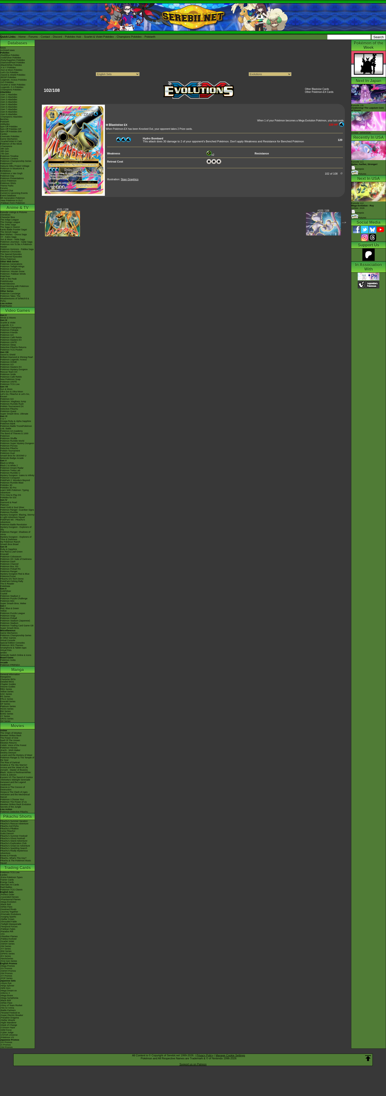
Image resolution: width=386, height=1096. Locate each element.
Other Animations (8, 288)
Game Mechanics (8, 139)
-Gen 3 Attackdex (8, 99)
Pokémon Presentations (12, 178)
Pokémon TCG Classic (11, 889)
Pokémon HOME (8, 362)
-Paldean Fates (7, 929)
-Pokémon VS (7, 1037)
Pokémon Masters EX (11, 340)
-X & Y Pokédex (8, 67)
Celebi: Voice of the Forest (13, 745)
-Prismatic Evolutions (10, 914)
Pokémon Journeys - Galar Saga (16, 242)
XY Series (5, 716)
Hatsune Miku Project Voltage (14, 166)
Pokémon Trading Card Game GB (16, 625)
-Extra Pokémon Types (11, 877)
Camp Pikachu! (7, 831)
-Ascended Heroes (9, 897)
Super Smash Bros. (9, 628)
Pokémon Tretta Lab (10, 470)
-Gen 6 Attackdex (8, 107)
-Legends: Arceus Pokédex (13, 80)
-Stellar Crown (7, 919)
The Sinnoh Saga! (9, 232)
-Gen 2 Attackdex (8, 97)
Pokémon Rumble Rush (12, 404)
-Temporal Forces (8, 926)
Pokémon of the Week (11, 144)
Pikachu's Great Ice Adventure (15, 846)
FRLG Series (6, 699)
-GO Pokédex (7, 82)
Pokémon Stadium (9, 623)
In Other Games (8, 638)
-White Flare (6, 907)
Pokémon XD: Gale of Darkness (16, 559)
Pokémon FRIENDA (10, 665)
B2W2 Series (6, 714)
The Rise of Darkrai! (10, 762)
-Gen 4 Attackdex (8, 102)
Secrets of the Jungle (10, 807)
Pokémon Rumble (9, 512)
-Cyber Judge (7, 1032)
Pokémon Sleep (8, 345)
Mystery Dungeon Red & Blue (15, 574)
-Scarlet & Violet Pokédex (12, 84)
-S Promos (5, 1045)
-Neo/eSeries (6, 958)
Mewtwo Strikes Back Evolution (15, 804)
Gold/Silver (5, 591)
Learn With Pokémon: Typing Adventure (14, 491)
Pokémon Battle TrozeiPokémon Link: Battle (16, 427)
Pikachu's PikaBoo (9, 828)
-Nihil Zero (5, 988)
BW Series (5, 711)
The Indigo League (9, 219)
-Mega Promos (7, 966)
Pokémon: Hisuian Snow (12, 271)
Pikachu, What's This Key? (13, 858)
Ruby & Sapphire (8, 549)
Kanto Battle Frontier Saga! (13, 229)
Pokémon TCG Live (9, 384)
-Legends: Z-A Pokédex (11, 87)
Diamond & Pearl (8, 502)
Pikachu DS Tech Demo (12, 579)
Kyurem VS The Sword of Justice (16, 777)
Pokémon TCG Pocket (11, 350)
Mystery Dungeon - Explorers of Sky (16, 528)
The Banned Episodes (11, 256)
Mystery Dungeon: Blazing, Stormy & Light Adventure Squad (17, 516)
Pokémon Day (7, 176)
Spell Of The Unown (10, 740)
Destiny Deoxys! (8, 752)
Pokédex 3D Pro (8, 487)
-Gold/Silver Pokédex (10, 57)
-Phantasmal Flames (10, 899)
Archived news (7, 50)
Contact (45, 36)
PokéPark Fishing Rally (11, 581)
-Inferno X (5, 993)
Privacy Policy (204, 1055)
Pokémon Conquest (10, 478)
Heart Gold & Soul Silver (12, 507)
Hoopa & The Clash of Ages (14, 792)
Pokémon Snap (8, 615)
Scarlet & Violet (7, 322)
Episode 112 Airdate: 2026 (362, 205)
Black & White (7, 463)
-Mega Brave (6, 995)
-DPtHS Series (7, 953)
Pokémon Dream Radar (12, 468)
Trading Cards (17, 867)
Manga (17, 669)
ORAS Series (7, 718)
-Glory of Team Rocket (11, 1005)
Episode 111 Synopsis (364, 165)
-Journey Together (9, 912)
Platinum (4, 505)
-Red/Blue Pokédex (9, 55)
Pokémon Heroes (8, 748)
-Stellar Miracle (7, 1020)
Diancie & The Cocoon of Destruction (12, 788)
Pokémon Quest (8, 411)
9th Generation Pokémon (12, 198)
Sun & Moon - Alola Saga (12, 239)
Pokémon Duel (7, 453)
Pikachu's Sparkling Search (13, 848)
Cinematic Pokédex (9, 136)
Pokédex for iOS (8, 497)
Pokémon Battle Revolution (13, 524)
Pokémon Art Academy (11, 431)
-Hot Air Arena (7, 1008)
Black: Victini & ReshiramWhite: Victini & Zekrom (15, 773)
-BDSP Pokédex (8, 77)
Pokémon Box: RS (9, 566)
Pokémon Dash (8, 561)
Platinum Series (8, 706)
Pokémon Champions (10, 327)
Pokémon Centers (9, 158)
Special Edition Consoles (12, 643)
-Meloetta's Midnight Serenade (15, 780)
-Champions (6, 146)
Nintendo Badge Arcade (12, 458)
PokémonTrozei (8, 576)
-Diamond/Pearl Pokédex (12, 62)
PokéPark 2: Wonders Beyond (15, 480)
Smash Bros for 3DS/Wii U (13, 455)
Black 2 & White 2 (9, 465)
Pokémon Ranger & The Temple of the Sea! (17, 758)
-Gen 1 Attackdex (8, 94)
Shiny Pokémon (8, 259)
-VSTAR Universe (8, 1035)
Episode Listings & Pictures (13, 212)
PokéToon (5, 276)
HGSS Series (7, 709)
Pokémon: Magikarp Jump (13, 401)
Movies (17, 726)
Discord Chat (6, 190)
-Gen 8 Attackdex (8, 112)
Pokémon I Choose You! (12, 799)
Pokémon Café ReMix (11, 337)
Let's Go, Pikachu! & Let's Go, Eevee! (15, 395)
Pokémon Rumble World (12, 441)
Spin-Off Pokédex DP (10, 129)
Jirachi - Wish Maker (10, 750)
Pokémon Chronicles (10, 251)
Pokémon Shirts (8, 183)
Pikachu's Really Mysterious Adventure (14, 851)
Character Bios (7, 217)
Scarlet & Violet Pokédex (99, 36)
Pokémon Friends (9, 332)
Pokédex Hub (73, 36)
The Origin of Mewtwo (11, 733)
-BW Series (6, 951)
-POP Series (6, 978)
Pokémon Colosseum (10, 556)
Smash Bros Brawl (9, 544)
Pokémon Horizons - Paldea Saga (17, 249)
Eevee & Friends (8, 855)
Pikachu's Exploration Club (13, 843)
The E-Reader (7, 583)
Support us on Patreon (193, 1064)
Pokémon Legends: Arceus (13, 359)
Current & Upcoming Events (14, 193)
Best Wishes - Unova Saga (13, 234)
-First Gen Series (8, 961)
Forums (33, 36)
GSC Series (6, 694)
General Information (10, 674)
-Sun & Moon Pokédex (11, 70)
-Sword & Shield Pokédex (12, 75)
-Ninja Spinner (7, 985)
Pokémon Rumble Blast (11, 483)
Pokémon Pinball (8, 618)
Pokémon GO (7, 335)
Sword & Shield (8, 354)
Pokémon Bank (7, 423)
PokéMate (5, 586)
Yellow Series (7, 691)
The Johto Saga (8, 224)
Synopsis (357, 213)
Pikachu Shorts (17, 816)
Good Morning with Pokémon (14, 286)
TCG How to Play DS (10, 495)
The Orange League (10, 222)
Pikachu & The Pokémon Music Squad (15, 861)
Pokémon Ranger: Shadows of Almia (15, 533)
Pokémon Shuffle (8, 438)
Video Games (17, 310)
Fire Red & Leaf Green (11, 551)
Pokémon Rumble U (10, 473)
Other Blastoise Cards (317, 89)
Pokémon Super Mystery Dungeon (17, 443)
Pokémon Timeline (9, 156)
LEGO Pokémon (8, 181)
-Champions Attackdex (11, 117)
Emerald (4, 554)
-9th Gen (4, 149)
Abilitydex (5, 124)
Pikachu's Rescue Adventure (14, 823)
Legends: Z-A (7, 325)
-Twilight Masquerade (10, 924)
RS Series (5, 696)
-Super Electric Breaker (11, 1015)
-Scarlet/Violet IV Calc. (11, 141)
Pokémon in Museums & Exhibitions (12, 169)
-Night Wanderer (8, 1022)
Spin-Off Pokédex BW (11, 131)
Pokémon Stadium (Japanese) (15, 620)
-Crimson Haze (7, 1027)
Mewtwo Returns (8, 743)
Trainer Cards (7, 880)
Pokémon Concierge (10, 293)
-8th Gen (4, 151)
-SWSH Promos (8, 971)
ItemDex (4, 119)
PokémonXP (6, 163)
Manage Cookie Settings (230, 1055)
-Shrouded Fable (8, 921)
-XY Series (5, 948)
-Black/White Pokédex (11, 65)
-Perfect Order (7, 894)
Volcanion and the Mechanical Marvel (15, 795)
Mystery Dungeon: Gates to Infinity (17, 475)
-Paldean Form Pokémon (12, 203)
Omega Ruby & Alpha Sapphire (15, 421)
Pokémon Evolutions (10, 269)
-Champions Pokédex (10, 89)
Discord (57, 36)
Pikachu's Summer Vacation (14, 821)
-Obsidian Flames (9, 936)
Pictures (358, 174)
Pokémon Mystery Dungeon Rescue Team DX (14, 370)
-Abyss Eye (6, 983)
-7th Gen (4, 153)
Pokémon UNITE (8, 342)
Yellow (3, 611)
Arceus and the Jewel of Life (14, 767)
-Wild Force (6, 1030)
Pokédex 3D (6, 485)
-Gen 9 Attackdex (8, 114)
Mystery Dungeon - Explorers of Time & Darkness (16, 538)
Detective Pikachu (9, 409)
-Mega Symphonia (9, 998)
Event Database (8, 195)
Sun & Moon (6, 389)
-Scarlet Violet (7, 941)
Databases (17, 43)
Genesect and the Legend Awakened (13, 783)
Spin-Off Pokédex (8, 126)
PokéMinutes (6, 281)
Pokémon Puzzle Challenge (14, 598)
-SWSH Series (7, 944)
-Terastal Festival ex (10, 1013)
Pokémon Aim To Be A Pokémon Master (16, 245)
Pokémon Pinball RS (10, 569)
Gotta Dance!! (7, 833)
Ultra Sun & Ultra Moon (11, 391)
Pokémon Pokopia (9, 330)
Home (22, 36)
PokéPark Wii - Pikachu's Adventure (12, 520)
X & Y (3, 418)
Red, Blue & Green (9, 608)
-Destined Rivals (8, 909)
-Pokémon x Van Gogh (11, 173)
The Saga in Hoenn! (10, 227)
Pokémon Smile (8, 374)
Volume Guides (7, 686)
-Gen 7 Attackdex (8, 109)
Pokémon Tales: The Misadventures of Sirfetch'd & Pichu (14, 298)
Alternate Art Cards (9, 884)
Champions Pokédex (129, 36)
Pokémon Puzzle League (12, 613)
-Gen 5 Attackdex (8, 104)
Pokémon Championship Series (15, 161)
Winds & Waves (8, 317)
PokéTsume (6, 306)
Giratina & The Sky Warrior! (13, 765)
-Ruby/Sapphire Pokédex (12, 60)
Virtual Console (7, 640)
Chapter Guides (8, 684)
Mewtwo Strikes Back (10, 735)
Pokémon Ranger (8, 571)
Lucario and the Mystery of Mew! (16, 755)
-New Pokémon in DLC (11, 200)
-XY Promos (6, 976)
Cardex (3, 134)
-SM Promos (6, 973)
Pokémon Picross (8, 446)
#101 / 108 (62, 209)
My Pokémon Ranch (10, 542)
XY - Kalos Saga (8, 237)
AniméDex (5, 215)
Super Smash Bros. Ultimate (14, 414)
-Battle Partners (8, 1010)
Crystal (3, 593)
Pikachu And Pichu (9, 826)
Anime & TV (17, 207)
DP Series (5, 704)
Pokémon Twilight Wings (12, 266)
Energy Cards (7, 882)
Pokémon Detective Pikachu (14, 812)
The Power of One (9, 738)
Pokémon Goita (8, 660)
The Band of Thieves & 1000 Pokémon (14, 434)
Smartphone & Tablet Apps (13, 648)
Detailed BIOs (7, 682)
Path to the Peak (8, 279)
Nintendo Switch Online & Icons (15, 655)
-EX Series (5, 956)
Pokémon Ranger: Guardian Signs (17, 510)
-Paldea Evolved (8, 939)
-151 (2, 934)
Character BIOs (8, 679)
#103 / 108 (323, 210)
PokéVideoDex (7, 283)
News (3, 48)
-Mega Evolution (8, 902)
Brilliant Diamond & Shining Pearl (16, 357)
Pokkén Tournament (10, 450)
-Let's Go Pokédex (9, 72)
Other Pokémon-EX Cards (319, 92)
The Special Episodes (11, 254)
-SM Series (5, 946)
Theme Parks (7, 185)
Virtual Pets (6, 650)
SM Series (5, 721)
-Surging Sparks (8, 916)
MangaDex (5, 677)
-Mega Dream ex (8, 990)
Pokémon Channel (9, 564)
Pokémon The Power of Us (13, 802)
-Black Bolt (5, 904)
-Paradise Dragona (9, 1017)
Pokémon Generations (11, 264)
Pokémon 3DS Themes (11, 645)
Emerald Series (8, 701)
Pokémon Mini (7, 601)
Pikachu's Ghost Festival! (12, 838)
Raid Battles (6, 887)
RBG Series (6, 689)
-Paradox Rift (6, 931)
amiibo (3, 652)
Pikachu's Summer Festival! (14, 836)
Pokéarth (150, 36)
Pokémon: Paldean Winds (13, 274)
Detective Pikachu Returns (13, 347)
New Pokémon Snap (10, 379)
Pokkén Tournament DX (12, 406)
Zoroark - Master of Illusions (14, 770)
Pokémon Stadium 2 (10, 596)
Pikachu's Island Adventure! (13, 841)
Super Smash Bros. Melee (13, 603)
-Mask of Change (8, 1025)
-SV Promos (6, 968)
